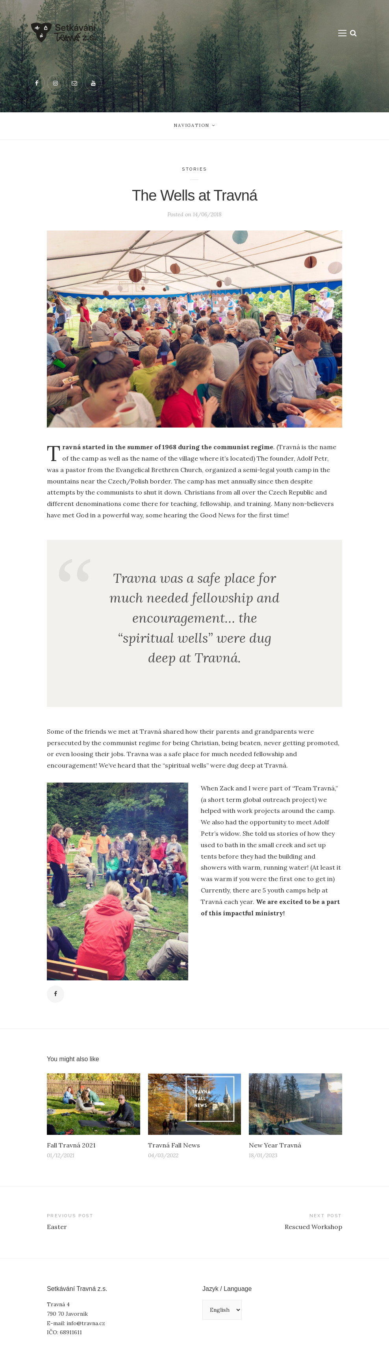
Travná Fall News (174, 1145)
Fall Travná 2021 (71, 1145)
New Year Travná (275, 1145)
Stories (194, 169)
